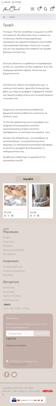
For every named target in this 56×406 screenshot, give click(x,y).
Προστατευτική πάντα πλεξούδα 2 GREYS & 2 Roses (15, 209)
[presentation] (28, 353)
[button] (26, 220)
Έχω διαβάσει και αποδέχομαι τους (21, 363)
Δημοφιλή (28, 178)
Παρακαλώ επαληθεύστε (16, 345)
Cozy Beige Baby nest (40, 209)
